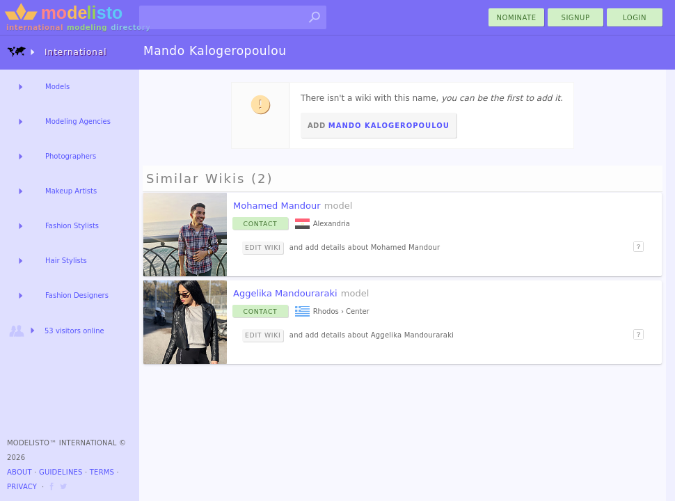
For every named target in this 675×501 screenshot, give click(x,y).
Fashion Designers (77, 295)
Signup (576, 18)
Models (57, 86)
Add (379, 125)
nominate (517, 18)
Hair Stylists (66, 260)
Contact (261, 224)
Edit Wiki (262, 247)
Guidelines (61, 472)
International (57, 52)
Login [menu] (634, 18)
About (19, 472)
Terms (102, 472)
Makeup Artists (71, 191)
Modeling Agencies (78, 121)
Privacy (22, 487)
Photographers (70, 156)
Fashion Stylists (72, 226)
